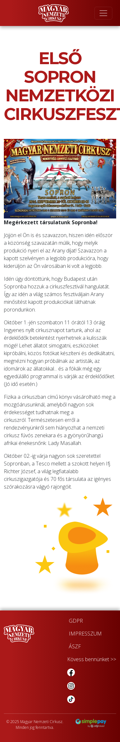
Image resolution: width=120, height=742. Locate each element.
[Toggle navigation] (103, 13)
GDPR (76, 620)
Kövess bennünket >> (91, 659)
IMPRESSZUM (85, 633)
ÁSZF (75, 646)
